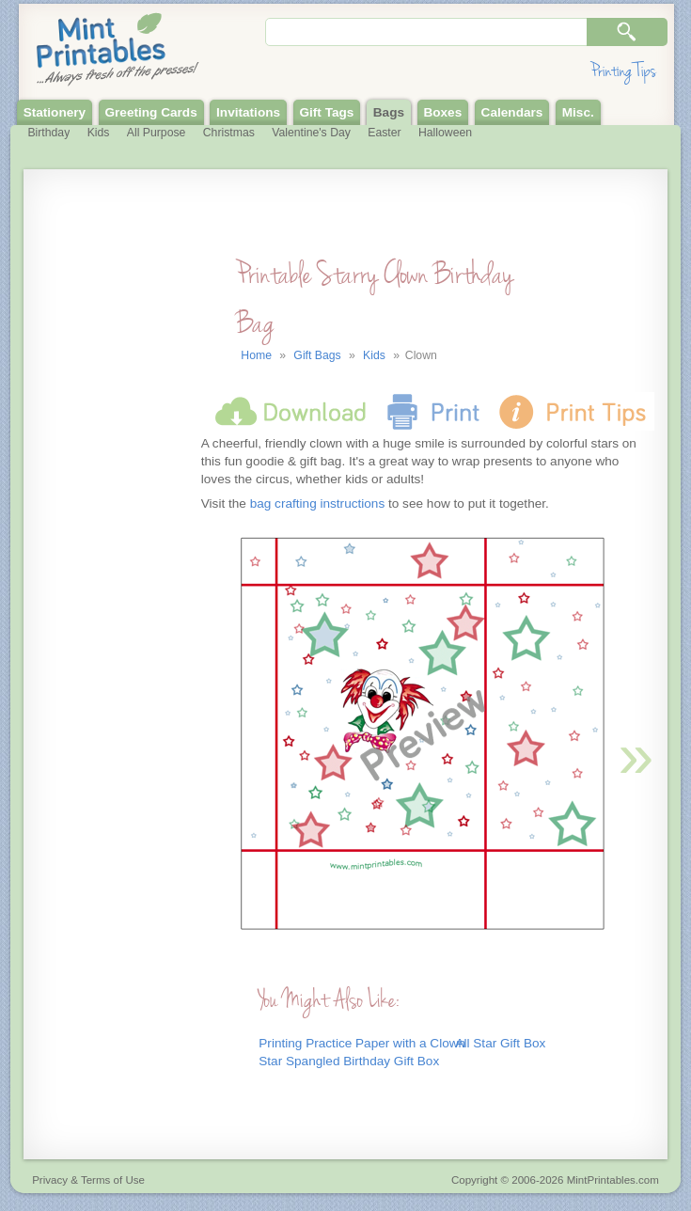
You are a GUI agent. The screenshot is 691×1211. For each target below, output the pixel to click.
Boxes (442, 112)
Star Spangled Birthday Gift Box (349, 1061)
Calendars (512, 112)
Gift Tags (326, 112)
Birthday (48, 132)
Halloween (445, 132)
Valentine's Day (311, 132)
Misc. (578, 112)
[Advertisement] (110, 567)
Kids (98, 132)
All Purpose (156, 132)
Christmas (229, 132)
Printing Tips (623, 71)
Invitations (248, 112)
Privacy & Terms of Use (88, 1180)
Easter (384, 132)
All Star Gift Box (500, 1043)
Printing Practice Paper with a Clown (362, 1043)
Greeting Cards (151, 112)
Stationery (55, 112)
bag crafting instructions (317, 503)
